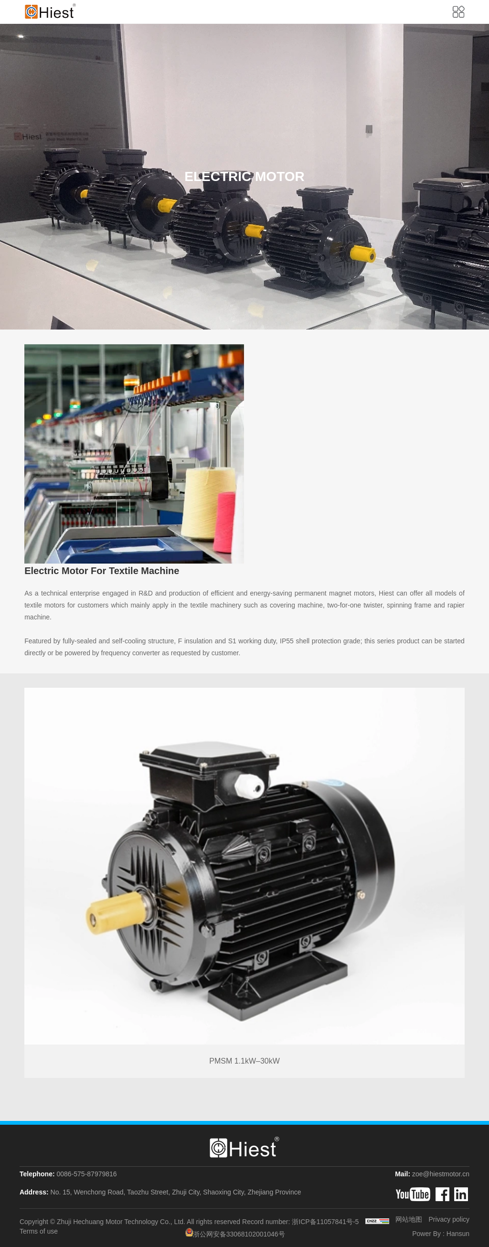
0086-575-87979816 (86, 1174)
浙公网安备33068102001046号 (235, 1233)
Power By (426, 1233)
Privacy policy (448, 1219)
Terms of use (39, 1231)
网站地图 (408, 1219)
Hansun (457, 1233)
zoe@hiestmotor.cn (440, 1174)
